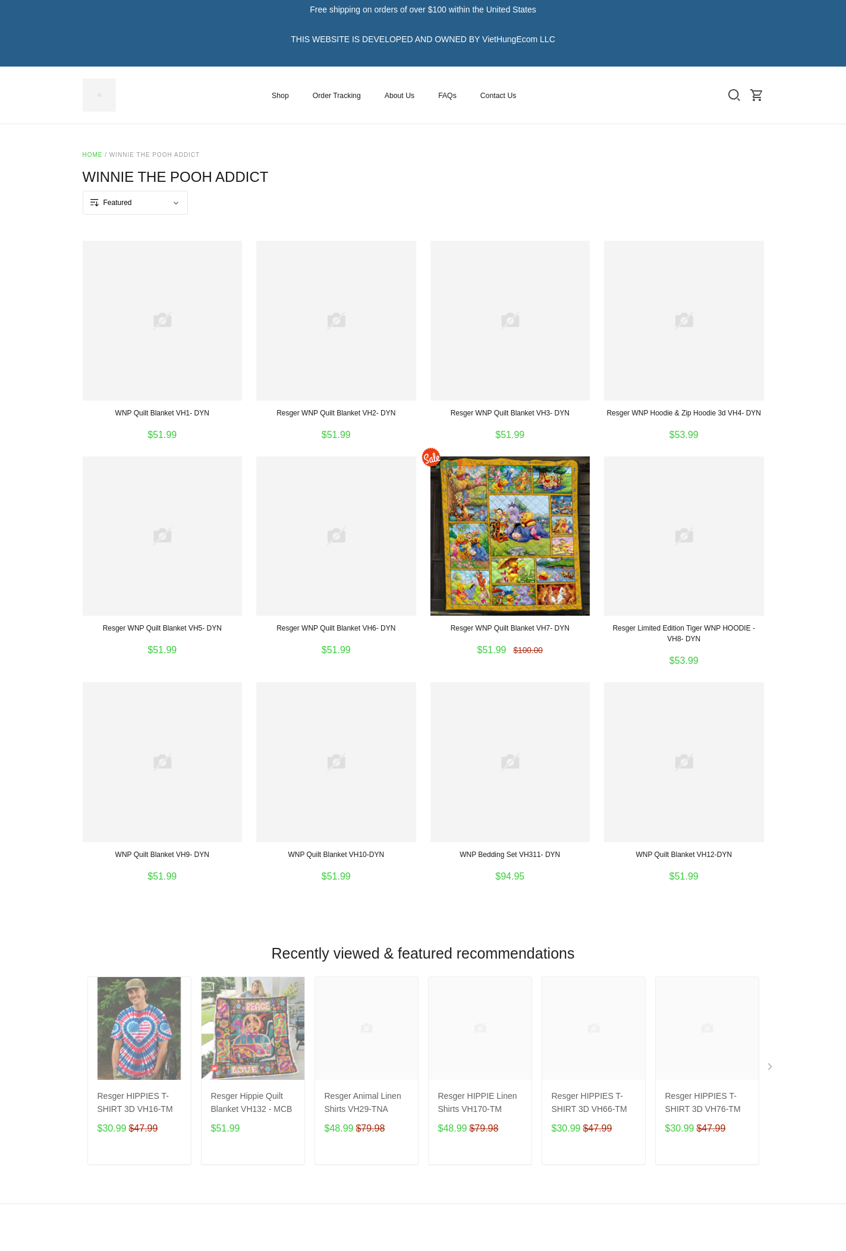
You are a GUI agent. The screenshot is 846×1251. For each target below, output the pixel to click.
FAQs (447, 96)
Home (93, 155)
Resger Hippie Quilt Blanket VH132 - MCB (252, 1102)
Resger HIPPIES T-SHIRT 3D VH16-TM (135, 1102)
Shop (280, 96)
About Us (399, 96)
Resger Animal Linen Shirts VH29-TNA (363, 1102)
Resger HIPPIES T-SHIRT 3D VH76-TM (703, 1102)
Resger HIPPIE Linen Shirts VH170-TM (477, 1102)
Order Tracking (337, 96)
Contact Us (498, 96)
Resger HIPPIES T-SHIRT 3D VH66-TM (589, 1102)
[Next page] (771, 1069)
